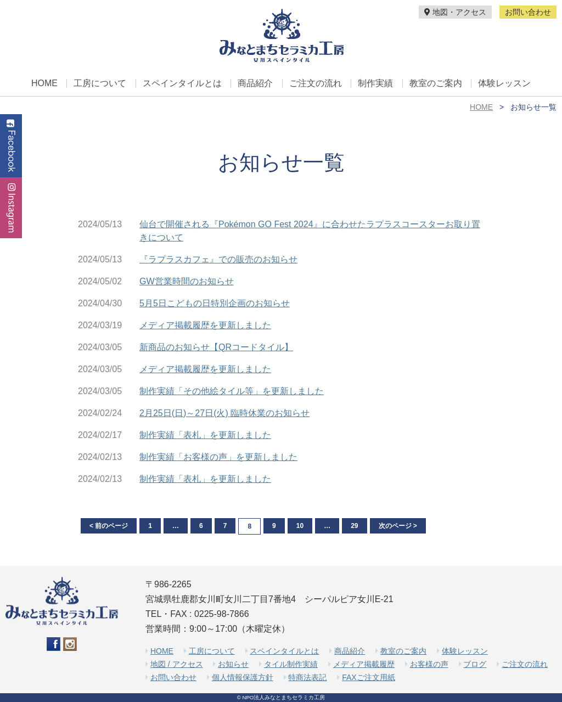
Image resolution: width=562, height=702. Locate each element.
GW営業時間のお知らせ (186, 281)
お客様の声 (429, 664)
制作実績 (375, 83)
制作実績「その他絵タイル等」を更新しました (231, 391)
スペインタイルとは (182, 83)
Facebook (11, 145)
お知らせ (233, 664)
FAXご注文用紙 (368, 677)
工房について (100, 83)
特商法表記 (307, 677)
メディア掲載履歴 (364, 664)
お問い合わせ (528, 12)
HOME (44, 83)
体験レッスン (504, 83)
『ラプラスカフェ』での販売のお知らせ (218, 259)
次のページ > (398, 526)
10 (300, 526)
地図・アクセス (455, 12)
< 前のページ (108, 526)
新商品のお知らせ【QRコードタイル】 (216, 347)
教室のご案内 (435, 83)
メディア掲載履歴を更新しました (205, 325)
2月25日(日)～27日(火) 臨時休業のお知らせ (224, 413)
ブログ (474, 664)
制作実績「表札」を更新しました (205, 435)
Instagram (11, 207)
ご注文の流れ (315, 83)
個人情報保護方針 (242, 677)
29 (354, 526)
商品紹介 (255, 83)
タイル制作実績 (291, 664)
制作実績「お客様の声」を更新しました (218, 457)
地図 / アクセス (176, 664)
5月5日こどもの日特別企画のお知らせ (214, 303)
